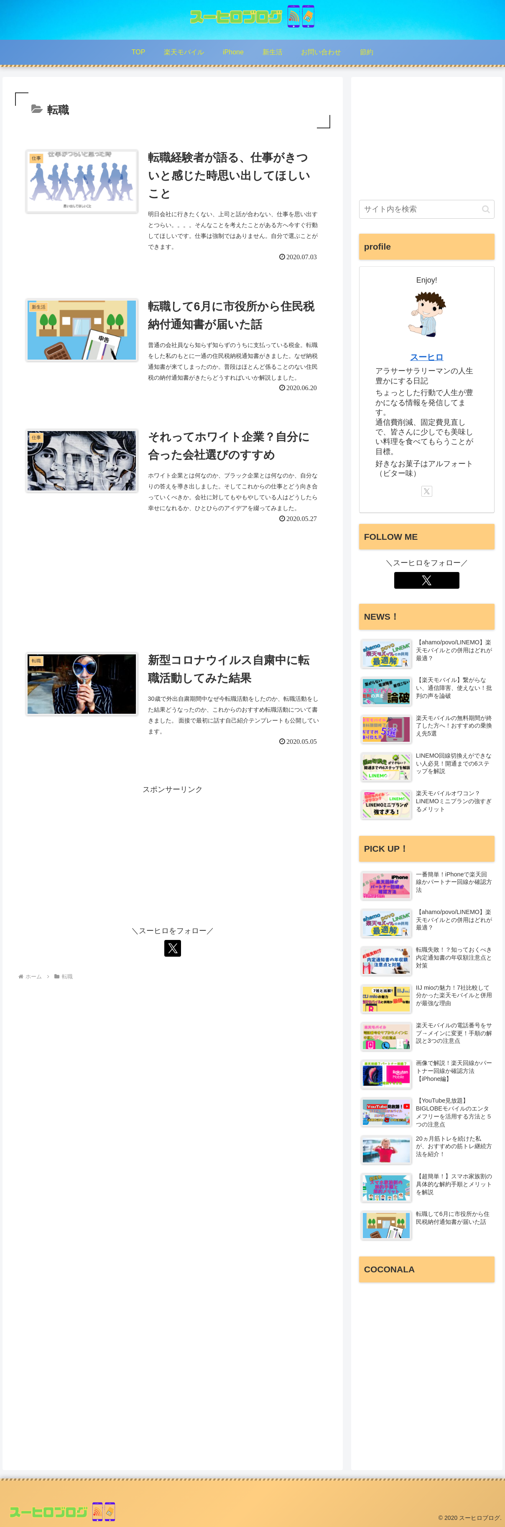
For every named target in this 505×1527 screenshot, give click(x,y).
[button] (486, 209)
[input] (427, 209)
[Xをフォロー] (172, 948)
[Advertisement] (172, 582)
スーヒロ (427, 357)
